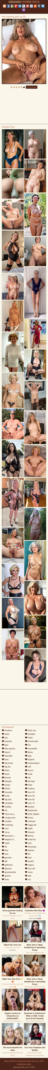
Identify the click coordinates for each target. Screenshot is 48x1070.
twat (28, 858)
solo (28, 843)
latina (29, 752)
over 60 (30, 799)
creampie (7, 825)
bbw (5, 745)
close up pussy (10, 814)
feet (5, 850)
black (5, 774)
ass (5, 738)
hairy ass (30, 730)
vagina (29, 865)
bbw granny (8, 748)
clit (4, 810)
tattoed (29, 850)
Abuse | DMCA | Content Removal (17, 1061)
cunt (5, 828)
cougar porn (9, 818)
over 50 (30, 796)
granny (6, 876)
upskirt (29, 861)
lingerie (29, 759)
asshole (7, 741)
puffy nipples (32, 814)
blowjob (7, 781)
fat (4, 847)
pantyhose (31, 810)
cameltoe (7, 803)
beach (6, 752)
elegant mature (10, 839)
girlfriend (7, 865)
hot (28, 745)
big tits (6, 767)
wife (28, 876)
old (28, 778)
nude (28, 774)
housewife (31, 748)
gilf (4, 861)
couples (7, 821)
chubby (6, 807)
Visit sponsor (31, 87)
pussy (29, 818)
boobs (6, 785)
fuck (5, 854)
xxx (28, 879)
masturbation (32, 763)
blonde (6, 778)
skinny (29, 836)
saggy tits (30, 825)
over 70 (30, 803)
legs (28, 756)
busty (6, 796)
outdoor (30, 788)
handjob (30, 734)
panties (29, 807)
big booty (7, 763)
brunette (7, 792)
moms (29, 770)
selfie (29, 828)
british (6, 788)
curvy (6, 832)
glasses (7, 868)
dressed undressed (12, 836)
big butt (6, 799)
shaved (29, 832)
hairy (5, 879)
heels (29, 738)
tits (27, 854)
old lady (30, 781)
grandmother (9, 872)
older (28, 785)
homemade (31, 741)
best (5, 759)
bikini (5, 770)
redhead (30, 821)
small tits (30, 839)
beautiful (7, 756)
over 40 (30, 792)
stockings (30, 847)
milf (28, 767)
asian (6, 734)
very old (30, 868)
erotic (6, 843)
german (7, 858)
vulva (29, 872)
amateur (7, 730)
